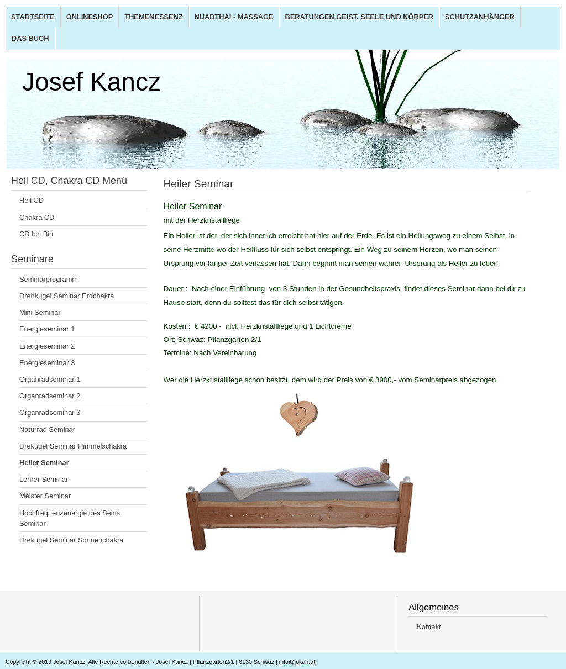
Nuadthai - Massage (234, 17)
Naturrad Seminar (47, 429)
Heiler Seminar (44, 463)
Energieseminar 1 (47, 329)
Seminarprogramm (48, 279)
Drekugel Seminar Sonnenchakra (71, 540)
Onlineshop (89, 17)
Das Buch (30, 38)
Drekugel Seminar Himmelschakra (73, 446)
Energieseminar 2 (47, 346)
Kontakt (429, 627)
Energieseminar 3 (47, 363)
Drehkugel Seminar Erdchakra (66, 296)
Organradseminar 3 (49, 412)
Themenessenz (153, 17)
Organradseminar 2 (49, 396)
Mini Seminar (40, 312)
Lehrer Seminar (43, 479)
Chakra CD (36, 217)
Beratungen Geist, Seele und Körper (359, 17)
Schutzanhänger (480, 17)
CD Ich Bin (36, 234)
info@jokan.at (297, 662)
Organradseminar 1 (49, 379)
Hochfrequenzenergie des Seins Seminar (69, 518)
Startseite (33, 17)
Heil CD (31, 200)
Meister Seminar (45, 496)
